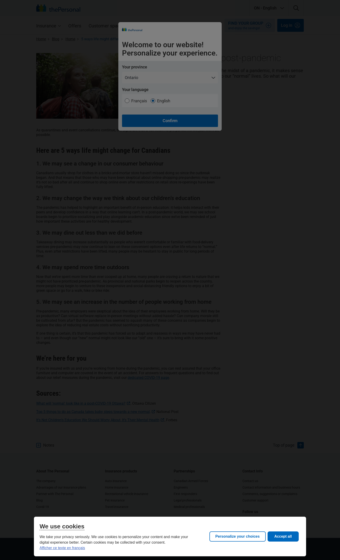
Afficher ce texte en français (62, 548)
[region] (170, 536)
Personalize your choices (237, 536)
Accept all (283, 536)
